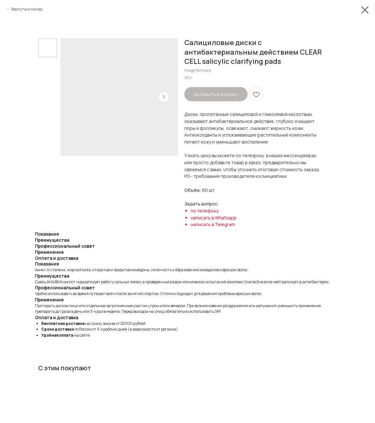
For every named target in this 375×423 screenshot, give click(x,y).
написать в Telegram (213, 224)
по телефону (205, 211)
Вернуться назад (26, 9)
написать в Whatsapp (214, 218)
